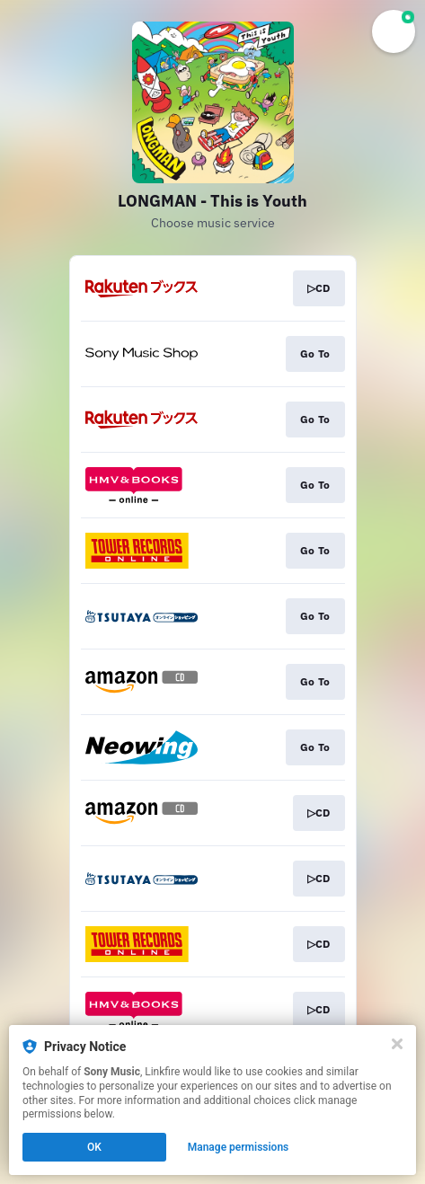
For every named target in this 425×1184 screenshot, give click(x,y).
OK (94, 1147)
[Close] (397, 1043)
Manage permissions (238, 1147)
